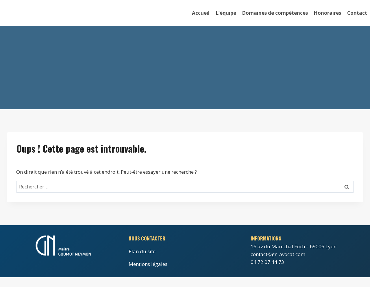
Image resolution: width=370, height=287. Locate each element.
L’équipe (226, 13)
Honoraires (327, 13)
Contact (357, 13)
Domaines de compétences (275, 13)
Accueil (201, 13)
